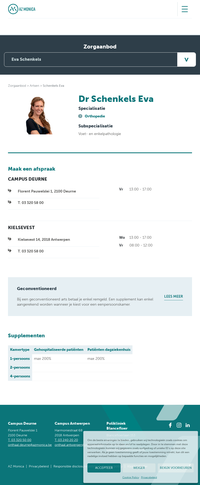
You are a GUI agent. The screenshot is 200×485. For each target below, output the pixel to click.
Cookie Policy (130, 477)
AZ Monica (16, 466)
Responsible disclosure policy (75, 466)
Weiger (139, 468)
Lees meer (173, 296)
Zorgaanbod (17, 86)
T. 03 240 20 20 (66, 440)
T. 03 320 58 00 (31, 202)
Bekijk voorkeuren (176, 468)
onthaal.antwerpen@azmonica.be (79, 445)
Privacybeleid (149, 477)
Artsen (34, 86)
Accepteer (104, 468)
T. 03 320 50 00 (19, 440)
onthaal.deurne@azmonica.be (30, 445)
